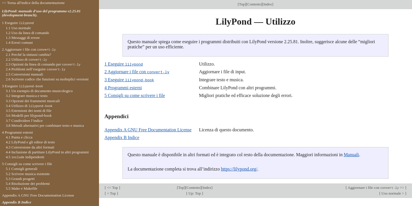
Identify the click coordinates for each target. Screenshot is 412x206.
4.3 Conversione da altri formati (30, 147)
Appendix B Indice (121, 136)
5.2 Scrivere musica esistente (28, 174)
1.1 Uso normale (18, 28)
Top (242, 4)
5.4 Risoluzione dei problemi (28, 183)
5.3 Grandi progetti (20, 179)
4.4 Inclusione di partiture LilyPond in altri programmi (47, 152)
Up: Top (194, 193)
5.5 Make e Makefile (21, 188)
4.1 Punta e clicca (19, 137)
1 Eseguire (123, 64)
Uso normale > (393, 193)
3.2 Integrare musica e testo (26, 96)
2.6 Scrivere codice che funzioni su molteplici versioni (47, 79)
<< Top (112, 187)
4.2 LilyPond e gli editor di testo (30, 142)
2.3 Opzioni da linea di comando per (43, 64)
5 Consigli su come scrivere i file (134, 94)
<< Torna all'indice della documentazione (33, 3)
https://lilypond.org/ (239, 168)
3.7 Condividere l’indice (24, 120)
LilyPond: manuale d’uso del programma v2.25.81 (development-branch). (41, 13)
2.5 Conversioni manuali (24, 74)
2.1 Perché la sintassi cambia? (28, 54)
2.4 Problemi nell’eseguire (35, 69)
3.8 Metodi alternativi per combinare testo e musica (45, 125)
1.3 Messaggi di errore (23, 37)
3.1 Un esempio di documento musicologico (39, 91)
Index (268, 4)
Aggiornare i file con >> (376, 187)
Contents (254, 4)
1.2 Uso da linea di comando (27, 33)
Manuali (351, 154)
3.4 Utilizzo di (29, 106)
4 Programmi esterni (123, 87)
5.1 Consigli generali (21, 169)
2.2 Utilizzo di (26, 59)
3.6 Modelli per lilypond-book (29, 115)
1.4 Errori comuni (19, 42)
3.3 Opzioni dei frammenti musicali (33, 101)
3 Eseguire (129, 79)
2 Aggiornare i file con (136, 71)
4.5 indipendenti (25, 157)
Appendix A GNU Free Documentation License (147, 129)
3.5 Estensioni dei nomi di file (29, 110)
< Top (111, 193)
